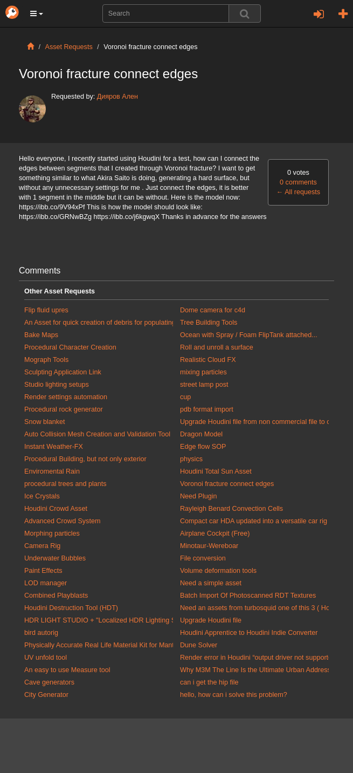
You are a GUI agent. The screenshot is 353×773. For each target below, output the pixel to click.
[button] (36, 13)
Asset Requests (69, 47)
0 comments (298, 182)
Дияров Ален (117, 96)
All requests (298, 192)
